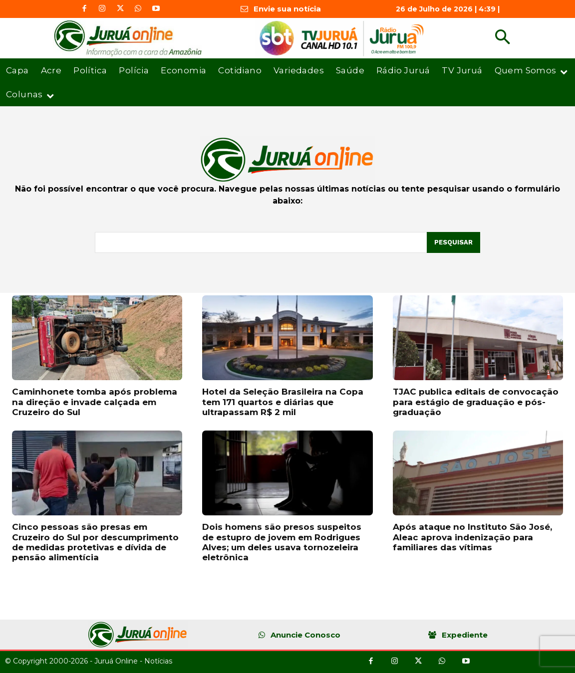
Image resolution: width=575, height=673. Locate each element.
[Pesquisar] (453, 242)
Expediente (465, 635)
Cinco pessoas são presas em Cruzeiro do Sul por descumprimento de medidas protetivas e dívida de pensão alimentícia (95, 542)
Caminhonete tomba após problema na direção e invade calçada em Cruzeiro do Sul (94, 402)
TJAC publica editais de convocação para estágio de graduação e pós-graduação (476, 402)
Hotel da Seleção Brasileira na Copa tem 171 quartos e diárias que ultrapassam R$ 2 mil (282, 402)
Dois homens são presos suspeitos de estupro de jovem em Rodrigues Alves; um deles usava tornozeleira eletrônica (281, 542)
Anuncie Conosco (305, 635)
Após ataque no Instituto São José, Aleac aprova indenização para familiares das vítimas (472, 537)
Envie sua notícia (287, 8)
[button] (502, 38)
